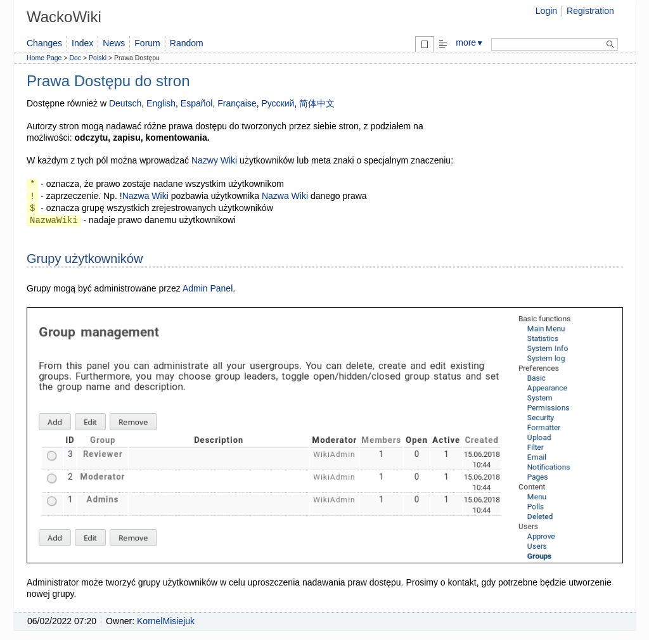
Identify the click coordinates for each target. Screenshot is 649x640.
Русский (277, 103)
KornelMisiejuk (166, 621)
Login (546, 11)
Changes (44, 43)
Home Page (44, 57)
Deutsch (125, 103)
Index (82, 43)
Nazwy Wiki (214, 160)
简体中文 (317, 103)
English (161, 103)
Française (236, 103)
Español (197, 103)
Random (186, 43)
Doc (75, 57)
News (114, 43)
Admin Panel (208, 288)
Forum (147, 43)
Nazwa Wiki (145, 196)
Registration (590, 11)
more (470, 42)
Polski (97, 57)
